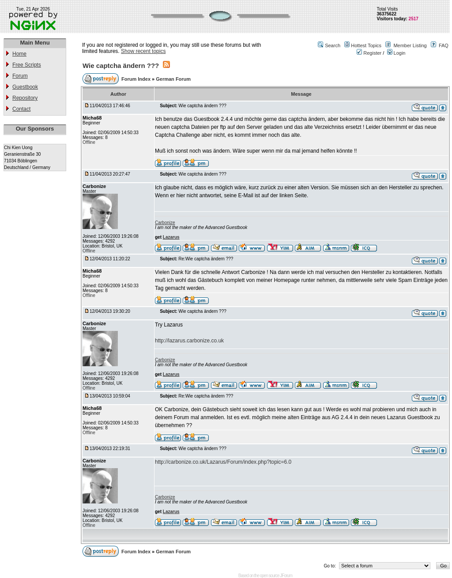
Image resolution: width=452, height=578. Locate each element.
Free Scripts (26, 65)
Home (19, 54)
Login (396, 53)
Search (332, 45)
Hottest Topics (366, 45)
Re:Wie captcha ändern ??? (205, 258)
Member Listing (409, 45)
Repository (25, 98)
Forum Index (136, 79)
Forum (20, 76)
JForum (286, 575)
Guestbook (25, 87)
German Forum (173, 79)
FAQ (443, 45)
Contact (21, 109)
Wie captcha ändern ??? (121, 65)
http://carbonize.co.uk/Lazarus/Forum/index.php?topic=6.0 (223, 462)
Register (369, 53)
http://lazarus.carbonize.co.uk (189, 341)
